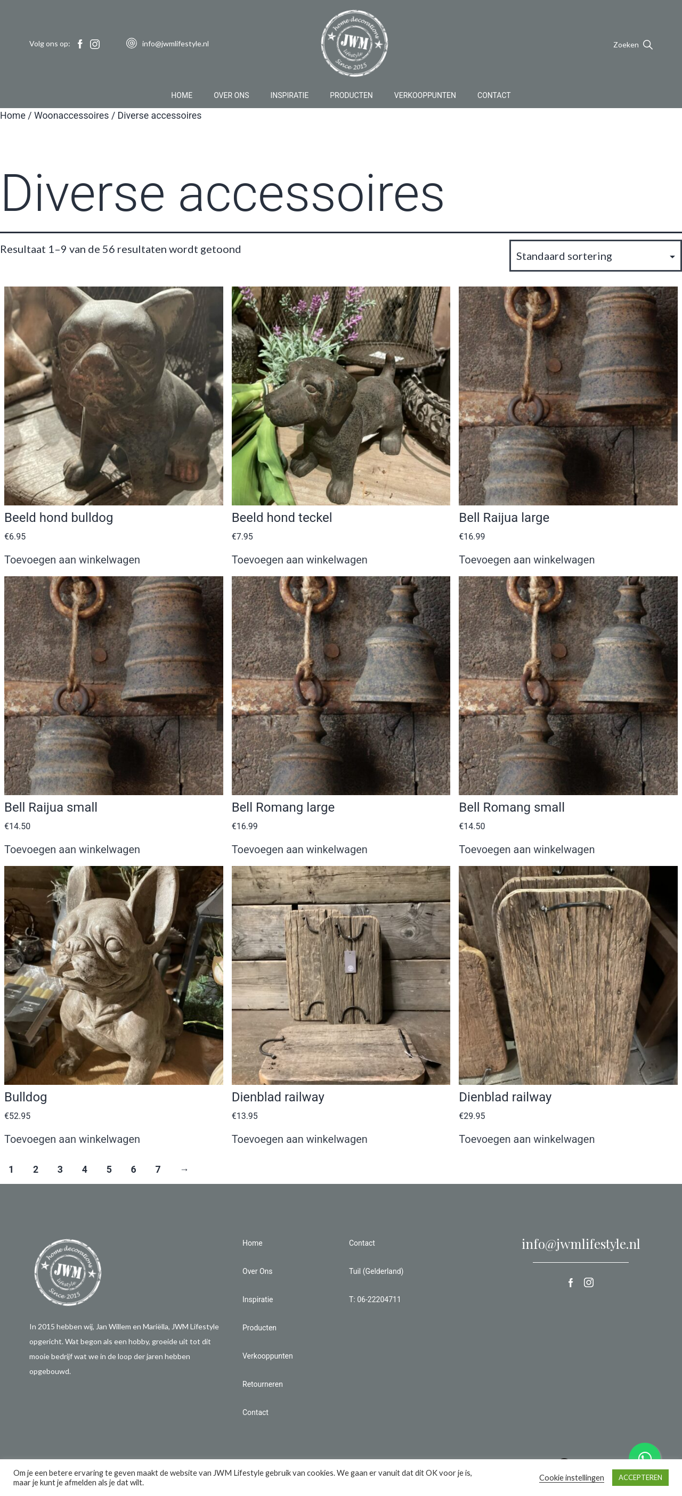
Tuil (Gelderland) (376, 1271)
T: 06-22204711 (375, 1299)
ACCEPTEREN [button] (640, 1477)
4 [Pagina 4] (84, 1169)
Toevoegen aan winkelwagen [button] (72, 559)
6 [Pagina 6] (133, 1169)
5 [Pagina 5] (109, 1169)
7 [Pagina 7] (157, 1169)
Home (181, 98)
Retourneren (262, 1384)
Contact (494, 98)
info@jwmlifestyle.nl (581, 1243)
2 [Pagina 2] (35, 1169)
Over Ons (231, 98)
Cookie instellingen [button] (571, 1477)
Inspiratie (290, 98)
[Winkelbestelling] (595, 256)
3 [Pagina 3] (60, 1169)
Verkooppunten (425, 98)
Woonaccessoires (71, 115)
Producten (351, 98)
